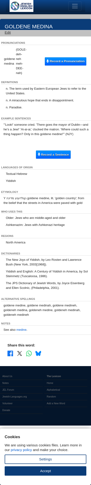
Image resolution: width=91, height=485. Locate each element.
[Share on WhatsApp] (29, 353)
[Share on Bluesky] (38, 353)
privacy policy (21, 450)
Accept (45, 471)
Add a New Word (56, 403)
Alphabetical (53, 390)
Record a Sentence (53, 154)
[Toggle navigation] (74, 6)
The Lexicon (54, 376)
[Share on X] (19, 353)
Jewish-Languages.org (14, 396)
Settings (45, 459)
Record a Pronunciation (65, 61)
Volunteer (7, 403)
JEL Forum (8, 390)
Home (50, 383)
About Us (7, 376)
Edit (8, 32)
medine (21, 329)
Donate (6, 410)
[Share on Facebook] (10, 353)
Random (51, 396)
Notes (5, 383)
